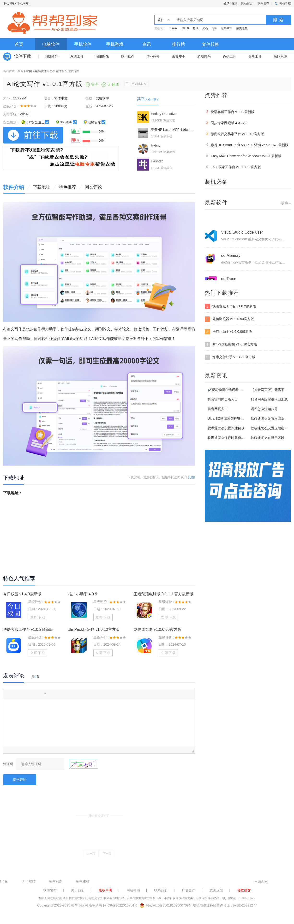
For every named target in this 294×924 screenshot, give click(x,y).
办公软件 (55, 71)
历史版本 (135, 84)
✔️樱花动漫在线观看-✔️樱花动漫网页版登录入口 (244, 390)
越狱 (195, 28)
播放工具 (255, 56)
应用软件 (127, 56)
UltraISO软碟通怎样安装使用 (229, 418)
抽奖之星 (242, 28)
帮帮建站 (82, 881)
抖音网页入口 (218, 409)
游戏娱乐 (204, 56)
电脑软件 (51, 44)
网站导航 (285, 3)
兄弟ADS (226, 28)
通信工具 (229, 56)
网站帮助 (133, 890)
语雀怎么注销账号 (264, 409)
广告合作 (188, 890)
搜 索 (278, 20)
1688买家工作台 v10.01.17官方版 (233, 166)
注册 (235, 3)
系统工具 (77, 56)
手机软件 (82, 44)
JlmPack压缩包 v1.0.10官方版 (94, 629)
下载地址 (41, 187)
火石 (205, 28)
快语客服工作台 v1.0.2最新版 (28, 629)
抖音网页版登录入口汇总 (269, 399)
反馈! (191, 477)
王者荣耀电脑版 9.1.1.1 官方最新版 (164, 594)
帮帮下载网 (25, 71)
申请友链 (261, 882)
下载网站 (9, 3)
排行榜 (178, 44)
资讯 (146, 44)
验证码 (8, 764)
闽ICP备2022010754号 (120, 905)
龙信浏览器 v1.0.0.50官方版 (157, 629)
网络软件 (51, 56)
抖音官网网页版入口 (223, 399)
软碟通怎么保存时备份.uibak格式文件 (236, 438)
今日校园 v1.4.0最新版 (22, 594)
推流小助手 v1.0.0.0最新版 (228, 331)
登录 (226, 3)
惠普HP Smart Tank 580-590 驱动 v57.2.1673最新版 (247, 144)
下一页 (107, 853)
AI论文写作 (72, 71)
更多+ (286, 203)
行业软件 (153, 56)
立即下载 (38, 617)
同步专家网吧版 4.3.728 (226, 122)
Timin (173, 28)
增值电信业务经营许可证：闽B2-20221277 (225, 905)
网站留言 (247, 3)
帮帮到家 (55, 881)
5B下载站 (28, 881)
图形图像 (102, 56)
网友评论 (93, 187)
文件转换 (210, 44)
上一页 (91, 853)
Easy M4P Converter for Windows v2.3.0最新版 (243, 155)
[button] (8, 694)
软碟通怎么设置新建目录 (226, 428)
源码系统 (280, 56)
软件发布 (263, 3)
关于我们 (77, 890)
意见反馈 (216, 890)
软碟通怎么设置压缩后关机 (271, 418)
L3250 (185, 28)
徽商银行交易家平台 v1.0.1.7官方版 (234, 133)
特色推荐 (67, 187)
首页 (19, 44)
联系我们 (161, 890)
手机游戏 (114, 44)
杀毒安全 (178, 56)
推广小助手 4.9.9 (82, 594)
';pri (214, 28)
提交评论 (19, 779)
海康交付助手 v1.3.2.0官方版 (230, 357)
